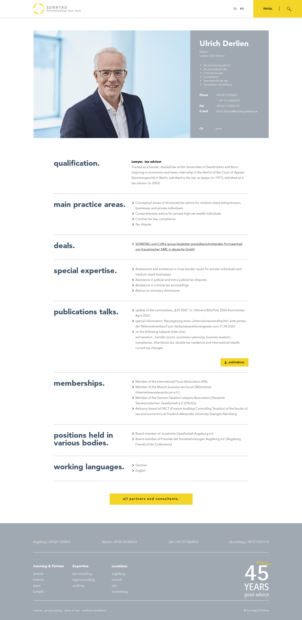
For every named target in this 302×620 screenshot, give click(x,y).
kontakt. (38, 591)
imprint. (38, 610)
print (218, 128)
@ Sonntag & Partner (256, 610)
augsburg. (119, 574)
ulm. (115, 585)
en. (242, 9)
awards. (38, 574)
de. (235, 9)
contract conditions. (94, 610)
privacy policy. (54, 610)
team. (37, 585)
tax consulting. (82, 574)
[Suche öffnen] (289, 9)
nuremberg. (120, 591)
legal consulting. (83, 580)
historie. (38, 580)
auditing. (78, 585)
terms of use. (72, 610)
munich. (117, 580)
